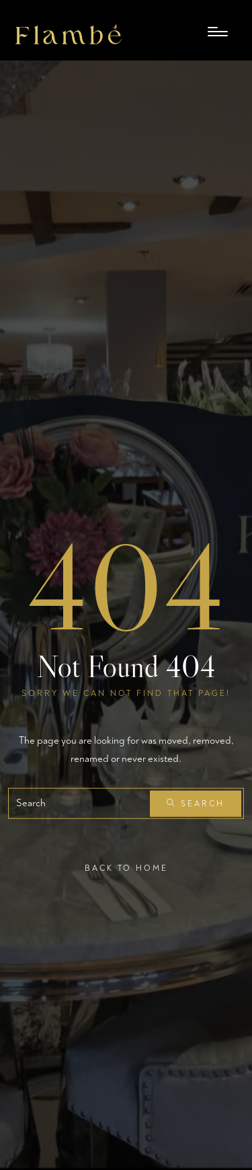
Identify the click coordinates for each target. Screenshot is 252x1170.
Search (195, 804)
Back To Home (126, 868)
